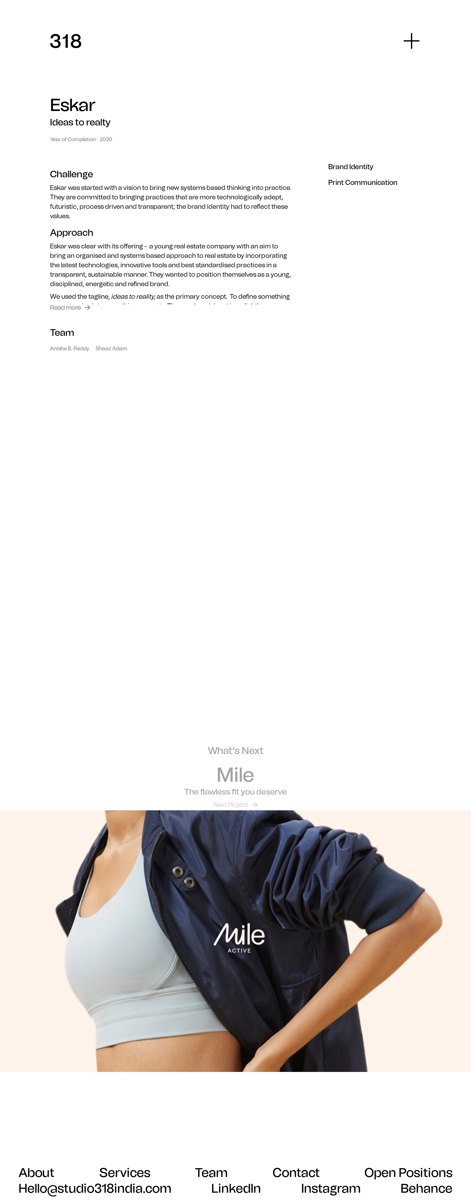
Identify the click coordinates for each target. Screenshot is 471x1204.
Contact (296, 1172)
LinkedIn (236, 1188)
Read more (65, 307)
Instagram (331, 1188)
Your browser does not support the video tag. (235, 583)
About (36, 1172)
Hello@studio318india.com (95, 1188)
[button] (411, 40)
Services (124, 1172)
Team (211, 1172)
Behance (426, 1188)
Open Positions (408, 1172)
